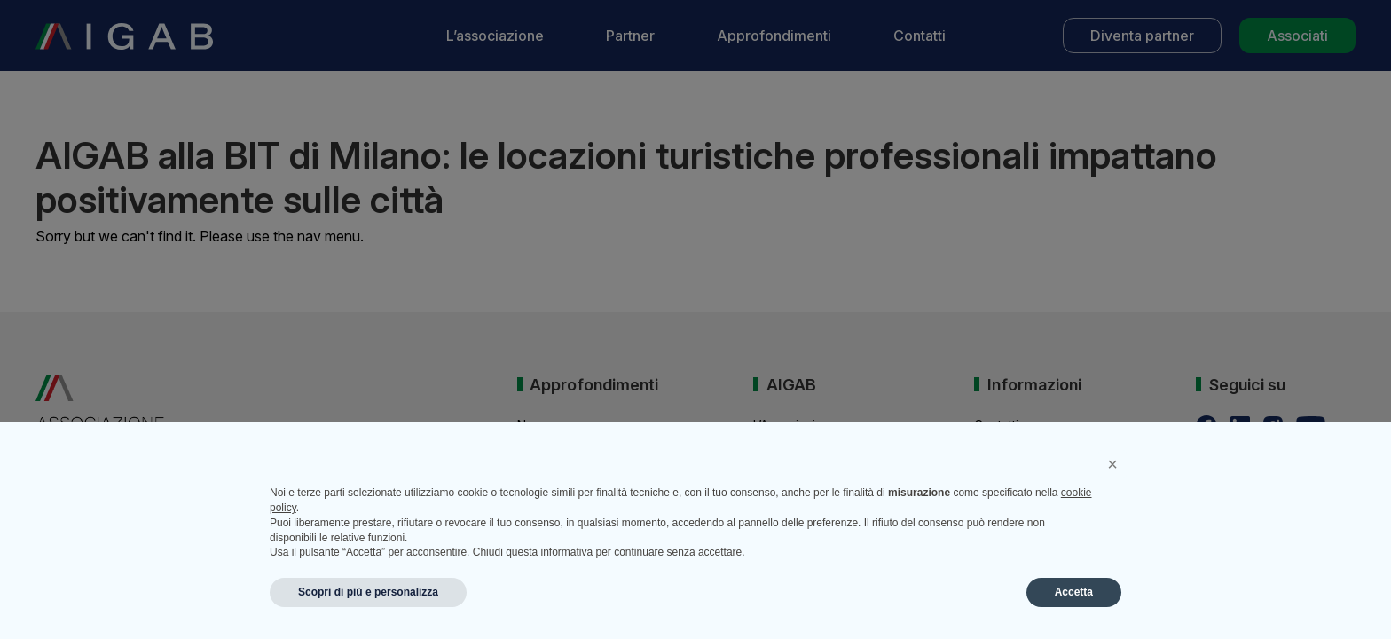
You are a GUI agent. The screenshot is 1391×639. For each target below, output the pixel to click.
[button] (1112, 464)
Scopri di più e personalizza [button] (368, 592)
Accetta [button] (1074, 592)
